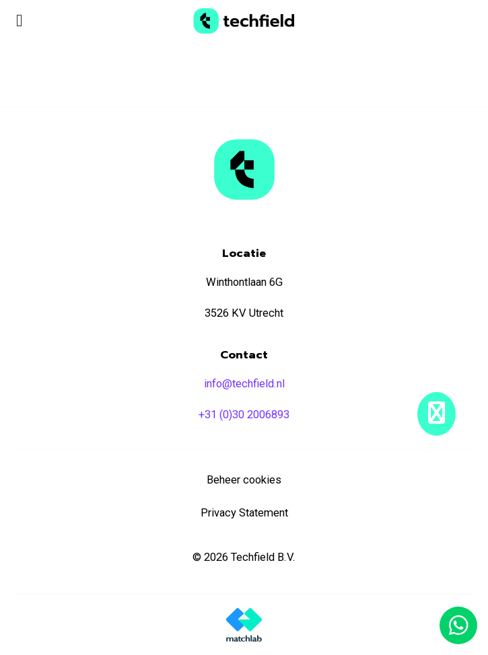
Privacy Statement (244, 512)
